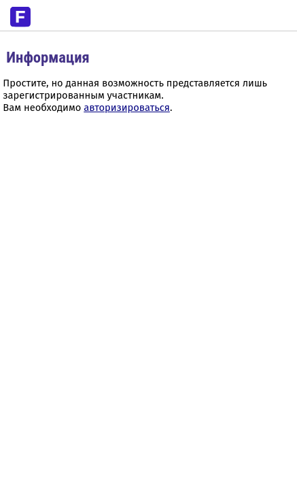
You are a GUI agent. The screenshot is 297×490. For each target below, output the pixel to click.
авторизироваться (127, 107)
